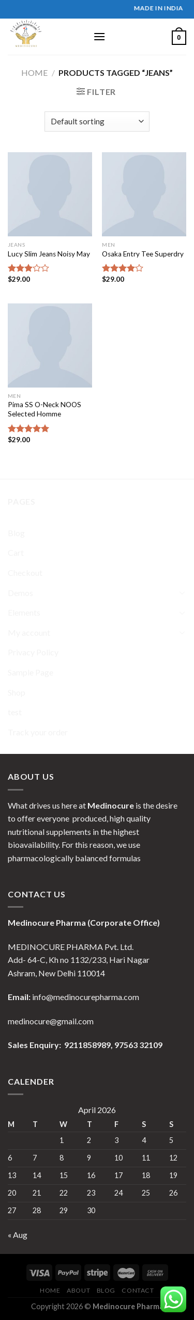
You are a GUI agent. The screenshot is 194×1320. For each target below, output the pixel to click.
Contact (138, 1290)
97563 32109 (137, 1045)
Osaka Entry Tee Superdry (143, 254)
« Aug (17, 1234)
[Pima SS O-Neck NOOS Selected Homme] (50, 345)
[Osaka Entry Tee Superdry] (144, 194)
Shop (16, 692)
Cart (16, 552)
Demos (20, 593)
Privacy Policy (33, 652)
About (78, 1290)
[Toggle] (182, 592)
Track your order (38, 732)
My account (29, 632)
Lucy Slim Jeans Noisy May (49, 254)
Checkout (25, 572)
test (15, 712)
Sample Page (30, 672)
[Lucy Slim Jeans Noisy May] (50, 194)
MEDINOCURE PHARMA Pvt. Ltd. (70, 947)
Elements (24, 612)
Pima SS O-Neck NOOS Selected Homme (44, 409)
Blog (16, 533)
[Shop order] (97, 121)
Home (34, 72)
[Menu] (99, 36)
